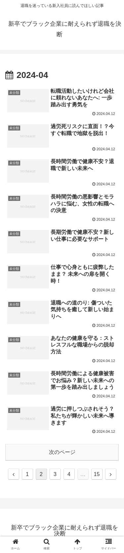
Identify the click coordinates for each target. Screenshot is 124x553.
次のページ (62, 452)
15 (97, 474)
